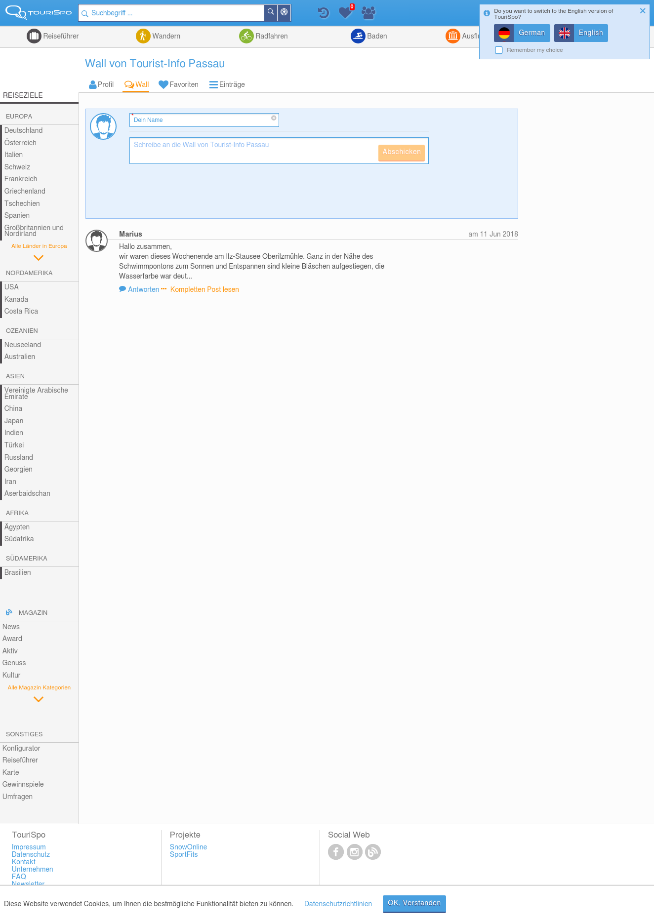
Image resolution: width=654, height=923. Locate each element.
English (591, 33)
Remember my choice (535, 50)
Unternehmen (32, 869)
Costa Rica (21, 311)
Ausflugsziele (481, 36)
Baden (376, 36)
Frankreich (21, 179)
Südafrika (19, 539)
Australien (19, 357)
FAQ (19, 877)
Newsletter (28, 884)
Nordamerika (29, 273)
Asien (15, 376)
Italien (13, 155)
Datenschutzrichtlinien (338, 904)
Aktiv (10, 651)
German (532, 33)
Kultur (11, 675)
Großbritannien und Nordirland (34, 231)
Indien (13, 433)
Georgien (18, 469)
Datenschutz (31, 854)
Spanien (17, 215)
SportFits (184, 854)
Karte (10, 772)
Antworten (144, 289)
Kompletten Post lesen (203, 289)
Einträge (232, 84)
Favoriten (184, 84)
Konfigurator (21, 748)
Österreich (20, 143)
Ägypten (17, 527)
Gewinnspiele (23, 784)
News (11, 627)
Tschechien (22, 204)
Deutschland (23, 130)
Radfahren (271, 36)
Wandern (165, 36)
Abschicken (401, 152)
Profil (106, 84)
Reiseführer (60, 36)
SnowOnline (188, 847)
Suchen (277, 12)
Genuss (14, 663)
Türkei (14, 445)
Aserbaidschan (27, 493)
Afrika (17, 513)
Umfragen (17, 797)
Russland (18, 457)
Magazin (33, 613)
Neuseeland (22, 345)
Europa (19, 117)
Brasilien (17, 572)
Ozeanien (22, 331)
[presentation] (204, 195)
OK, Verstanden (414, 903)
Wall (142, 84)
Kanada (16, 299)
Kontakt (24, 862)
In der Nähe (290, 13)
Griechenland (24, 191)
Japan (14, 421)
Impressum (29, 847)
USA (11, 287)
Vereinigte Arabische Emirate (36, 394)
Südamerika (26, 559)
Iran (10, 482)
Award (12, 639)
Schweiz (17, 167)
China (13, 408)
